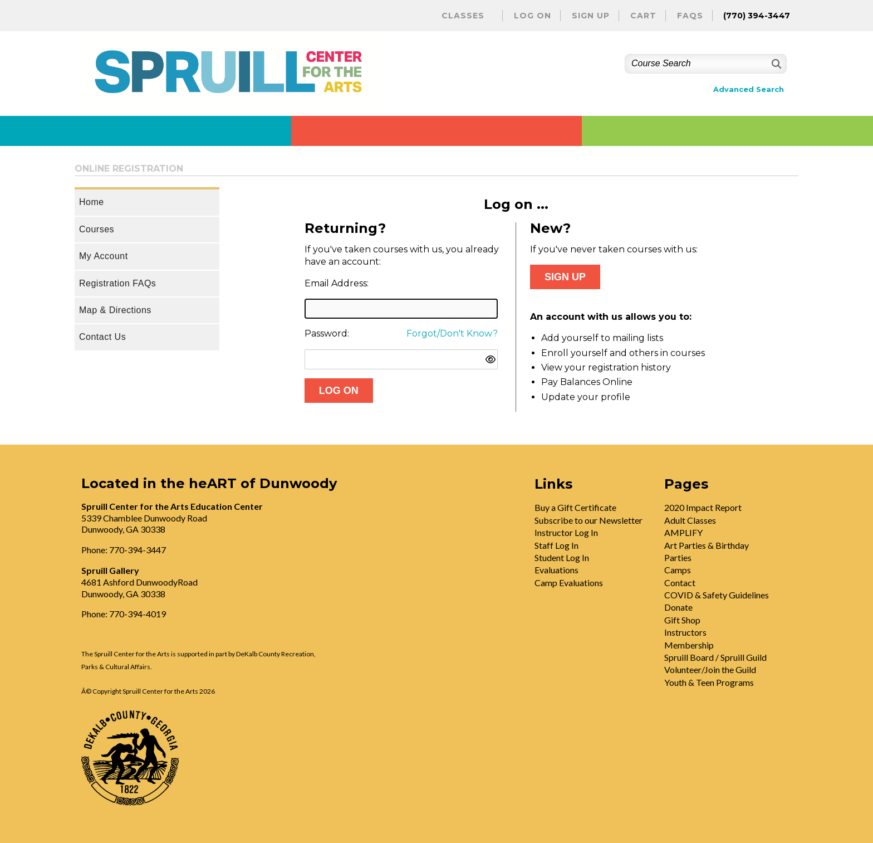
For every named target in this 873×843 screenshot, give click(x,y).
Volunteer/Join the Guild (710, 669)
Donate (678, 607)
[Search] (775, 64)
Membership (689, 645)
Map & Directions (115, 310)
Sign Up (591, 16)
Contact (679, 582)
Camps (677, 569)
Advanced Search (748, 89)
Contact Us (102, 337)
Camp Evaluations (568, 582)
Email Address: (337, 283)
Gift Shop (682, 620)
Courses (96, 229)
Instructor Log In (566, 532)
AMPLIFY (683, 532)
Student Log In (561, 557)
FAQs (690, 16)
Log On (532, 16)
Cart (643, 16)
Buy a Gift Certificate (575, 507)
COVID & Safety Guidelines (716, 594)
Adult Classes (690, 520)
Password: (327, 333)
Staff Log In (556, 545)
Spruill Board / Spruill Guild (715, 657)
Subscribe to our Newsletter (588, 520)
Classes (463, 16)
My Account (103, 256)
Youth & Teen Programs (709, 682)
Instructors (685, 632)
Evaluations (556, 569)
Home (91, 202)
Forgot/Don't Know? (452, 333)
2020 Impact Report (703, 507)
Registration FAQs (117, 283)
